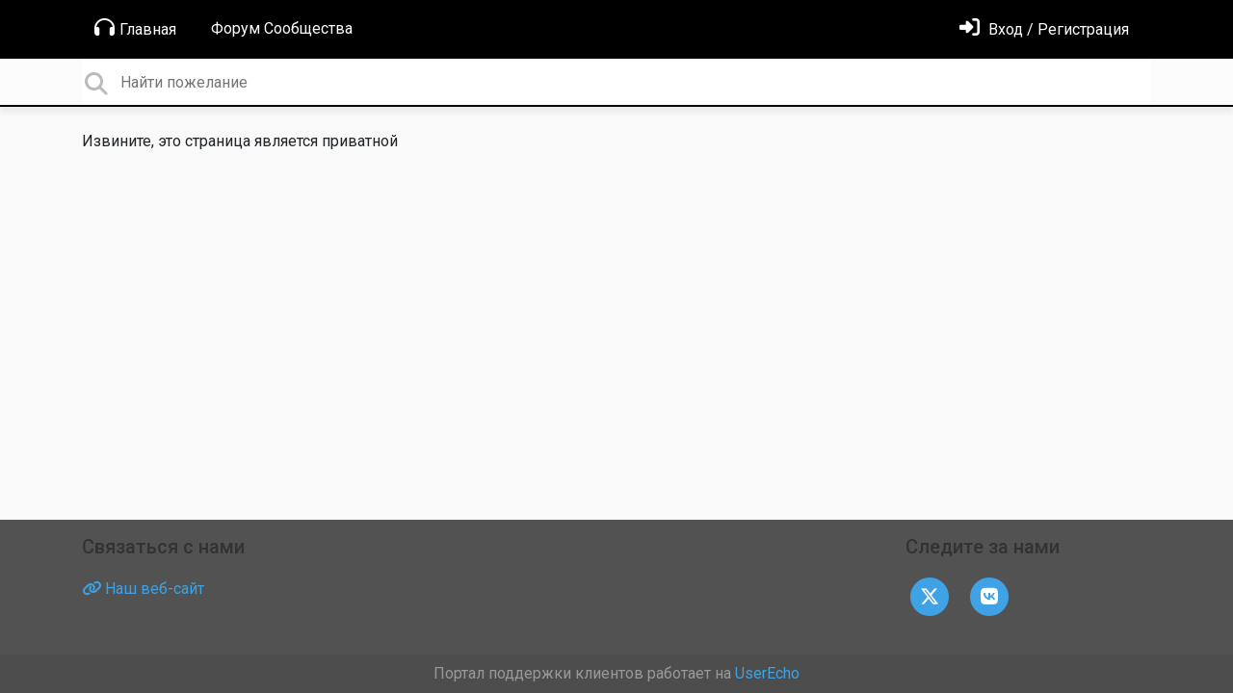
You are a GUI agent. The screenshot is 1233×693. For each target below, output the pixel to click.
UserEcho (767, 673)
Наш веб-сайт (143, 588)
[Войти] (1044, 29)
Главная (135, 27)
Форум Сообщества (282, 28)
